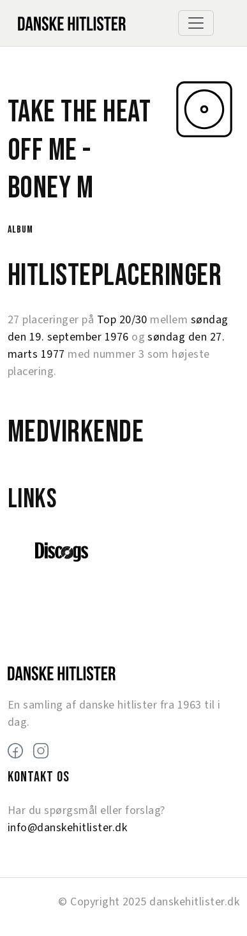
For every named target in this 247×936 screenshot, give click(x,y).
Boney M (50, 188)
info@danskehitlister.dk (67, 828)
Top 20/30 (122, 320)
